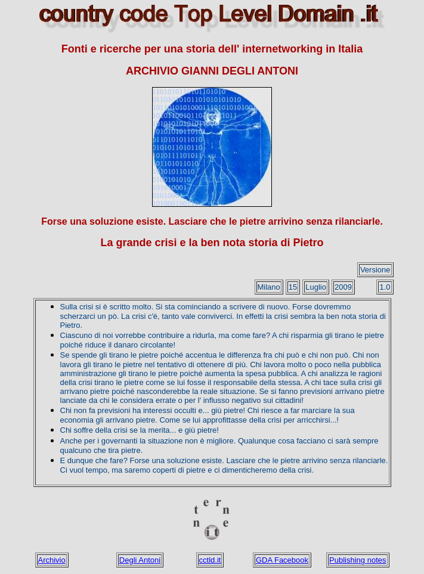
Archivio (52, 560)
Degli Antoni (139, 560)
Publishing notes (357, 560)
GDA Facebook (282, 560)
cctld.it (210, 560)
